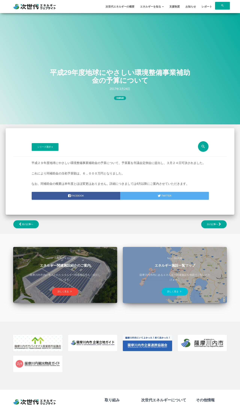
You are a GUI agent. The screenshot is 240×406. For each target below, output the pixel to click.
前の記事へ (26, 224)
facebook (76, 195)
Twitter (164, 195)
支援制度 (174, 6)
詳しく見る (65, 291)
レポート (207, 6)
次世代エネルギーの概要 (120, 6)
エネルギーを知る (152, 6)
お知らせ (190, 6)
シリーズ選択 (45, 147)
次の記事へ (214, 224)
